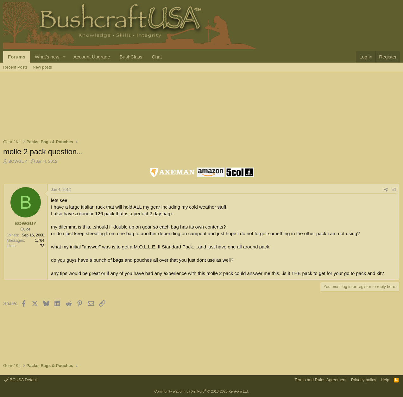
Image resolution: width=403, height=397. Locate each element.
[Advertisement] (118, 93)
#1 (394, 189)
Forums (16, 56)
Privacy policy (363, 379)
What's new (47, 56)
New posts (42, 67)
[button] (64, 57)
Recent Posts (15, 67)
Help (385, 379)
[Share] (386, 189)
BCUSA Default (21, 379)
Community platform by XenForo (201, 391)
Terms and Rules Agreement (320, 379)
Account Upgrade (91, 56)
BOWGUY (18, 161)
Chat (157, 56)
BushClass (131, 56)
